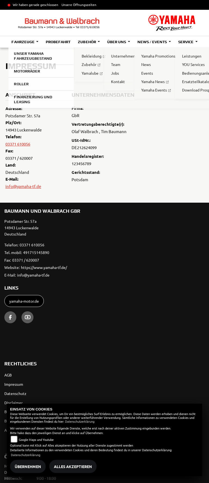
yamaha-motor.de (24, 301)
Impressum (13, 384)
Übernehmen (28, 466)
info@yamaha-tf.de (23, 186)
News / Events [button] (152, 42)
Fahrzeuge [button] (23, 42)
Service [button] (186, 42)
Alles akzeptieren (73, 466)
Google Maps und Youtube (36, 439)
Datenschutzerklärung (79, 421)
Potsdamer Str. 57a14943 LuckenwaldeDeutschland (21, 228)
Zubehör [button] (87, 42)
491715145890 (36, 252)
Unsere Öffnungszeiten (79, 4)
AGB (8, 374)
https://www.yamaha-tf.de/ (44, 267)
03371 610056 (17, 143)
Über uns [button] (117, 42)
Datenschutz (15, 393)
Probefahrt (58, 42)
